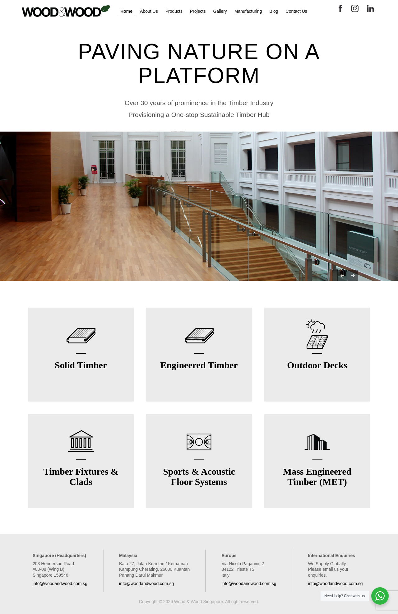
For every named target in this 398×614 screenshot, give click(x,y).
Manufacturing (248, 11)
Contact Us (296, 11)
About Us (149, 11)
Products (174, 11)
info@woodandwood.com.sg (60, 583)
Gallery (220, 11)
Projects (198, 11)
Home (126, 11)
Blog (274, 11)
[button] (342, 275)
